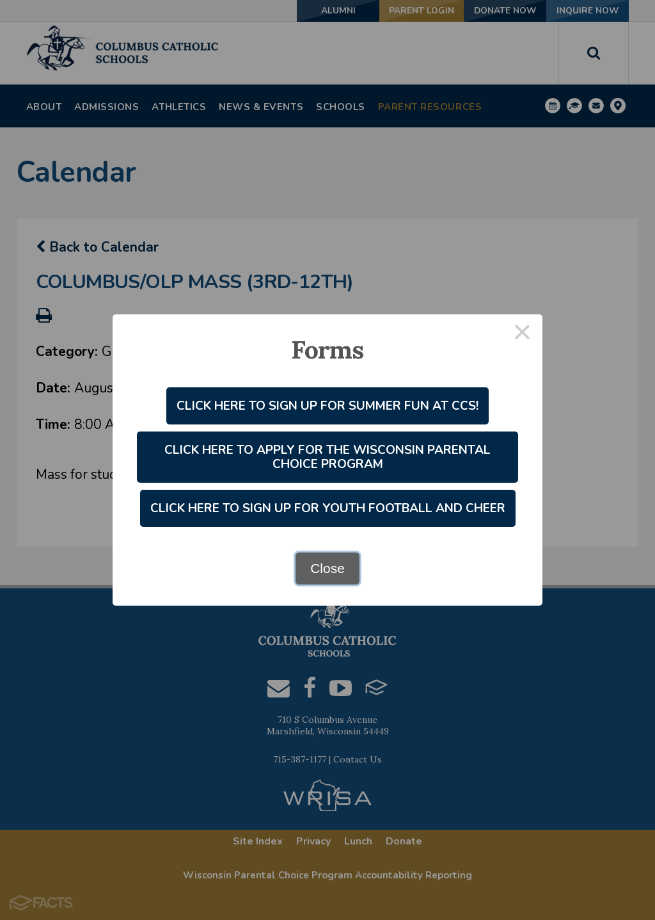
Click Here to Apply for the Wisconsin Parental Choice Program (327, 457)
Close (327, 568)
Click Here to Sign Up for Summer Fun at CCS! (327, 406)
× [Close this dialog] (522, 334)
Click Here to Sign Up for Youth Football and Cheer (327, 508)
